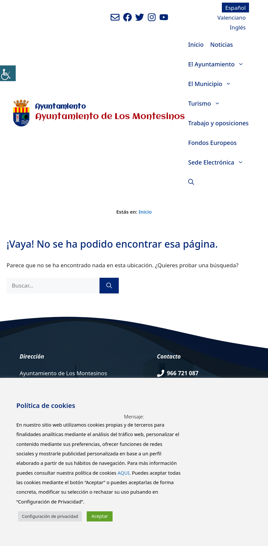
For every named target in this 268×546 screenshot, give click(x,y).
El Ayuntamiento (217, 64)
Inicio (196, 44)
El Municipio (211, 84)
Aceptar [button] (99, 516)
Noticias (221, 44)
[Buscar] (109, 285)
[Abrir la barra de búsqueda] (191, 182)
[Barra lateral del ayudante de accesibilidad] (8, 73)
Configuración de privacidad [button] (50, 516)
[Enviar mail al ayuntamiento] (115, 17)
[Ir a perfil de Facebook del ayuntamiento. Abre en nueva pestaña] (127, 17)
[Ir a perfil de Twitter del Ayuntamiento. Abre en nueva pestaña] (140, 17)
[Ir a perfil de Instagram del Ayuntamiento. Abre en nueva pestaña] (152, 17)
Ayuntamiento (60, 106)
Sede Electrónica (217, 162)
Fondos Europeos (212, 143)
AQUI (123, 472)
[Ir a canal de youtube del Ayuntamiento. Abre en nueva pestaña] (164, 17)
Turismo (205, 103)
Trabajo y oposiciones (218, 123)
